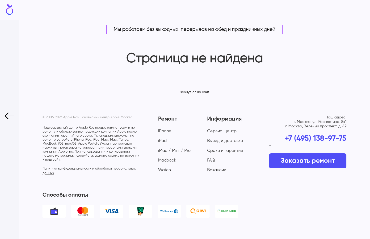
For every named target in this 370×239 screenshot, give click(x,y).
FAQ (211, 160)
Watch (164, 170)
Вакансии (216, 170)
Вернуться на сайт (194, 92)
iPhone (165, 131)
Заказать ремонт (308, 161)
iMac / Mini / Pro (174, 151)
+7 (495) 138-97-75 (315, 138)
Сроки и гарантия (225, 151)
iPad (162, 141)
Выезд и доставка (225, 141)
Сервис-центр (221, 131)
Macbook (167, 160)
